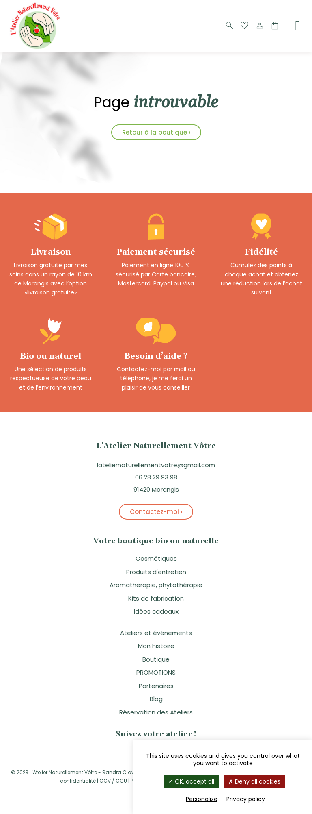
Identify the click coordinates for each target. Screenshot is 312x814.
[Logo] (36, 48)
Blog (156, 698)
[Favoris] (245, 26)
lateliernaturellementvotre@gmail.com (156, 465)
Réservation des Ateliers (156, 712)
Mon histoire (156, 646)
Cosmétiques (156, 558)
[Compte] (260, 26)
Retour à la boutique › (156, 132)
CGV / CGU (113, 780)
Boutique (156, 659)
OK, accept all (191, 781)
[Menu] (298, 26)
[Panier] (275, 26)
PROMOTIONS (156, 672)
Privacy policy (245, 799)
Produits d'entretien (156, 572)
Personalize (201, 799)
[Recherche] (230, 26)
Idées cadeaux (156, 611)
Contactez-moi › (156, 511)
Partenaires (156, 685)
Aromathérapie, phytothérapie (156, 585)
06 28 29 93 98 (156, 477)
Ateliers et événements (156, 633)
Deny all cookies (254, 781)
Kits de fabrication (156, 598)
